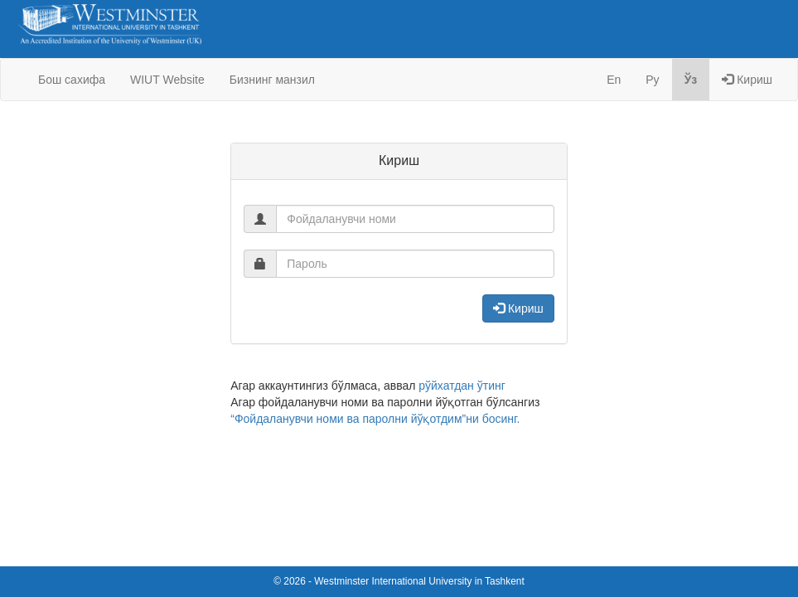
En (614, 79)
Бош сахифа (71, 79)
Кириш (747, 79)
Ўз (691, 79)
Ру (652, 79)
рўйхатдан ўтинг (461, 385)
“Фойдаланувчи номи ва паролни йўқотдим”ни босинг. (375, 418)
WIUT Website (167, 79)
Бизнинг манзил (272, 79)
